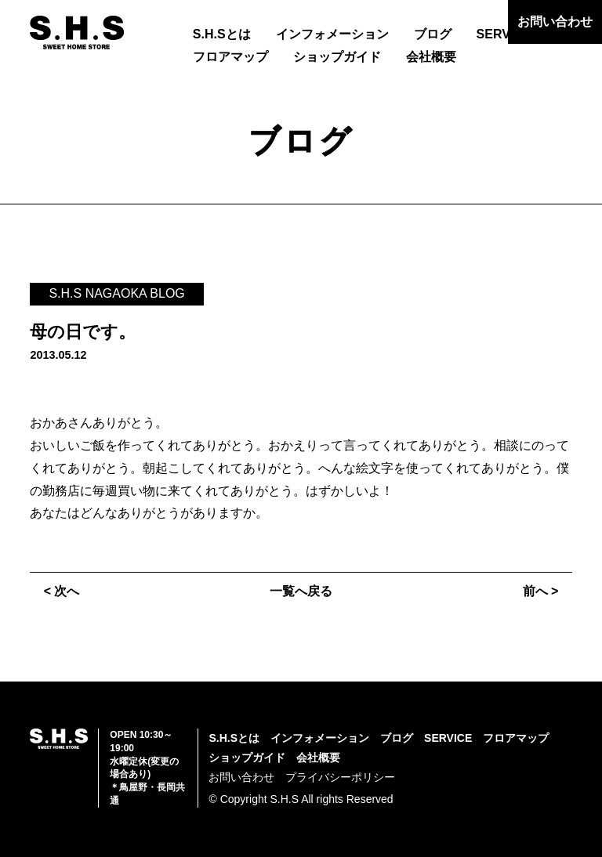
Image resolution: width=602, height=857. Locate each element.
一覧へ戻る (301, 591)
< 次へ (62, 591)
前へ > (541, 591)
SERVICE (504, 34)
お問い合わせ (555, 21)
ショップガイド (337, 56)
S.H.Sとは (222, 34)
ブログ (433, 34)
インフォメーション (332, 34)
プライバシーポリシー (340, 777)
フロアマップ (230, 56)
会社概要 (431, 56)
